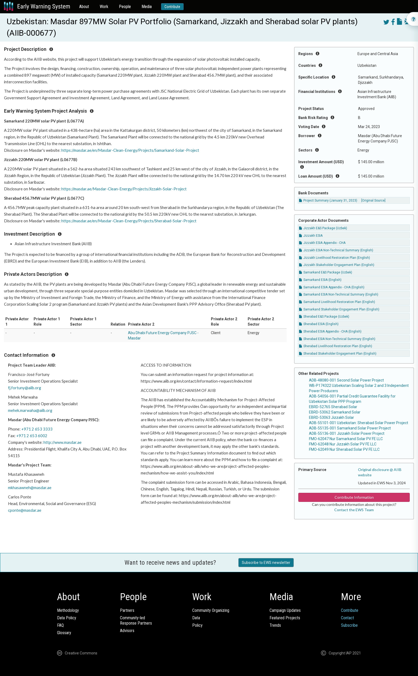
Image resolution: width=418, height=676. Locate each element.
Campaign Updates (285, 610)
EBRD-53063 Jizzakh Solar (331, 417)
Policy (197, 625)
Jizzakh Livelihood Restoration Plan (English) (334, 258)
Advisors (127, 630)
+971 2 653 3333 (37, 429)
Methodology (68, 610)
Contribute (172, 7)
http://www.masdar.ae (62, 442)
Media (147, 6)
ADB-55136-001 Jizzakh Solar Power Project (346, 433)
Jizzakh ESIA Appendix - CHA (322, 243)
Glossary (64, 632)
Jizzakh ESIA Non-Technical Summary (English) (336, 250)
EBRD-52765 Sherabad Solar (333, 407)
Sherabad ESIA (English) (319, 324)
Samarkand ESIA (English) (320, 280)
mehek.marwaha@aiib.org (30, 410)
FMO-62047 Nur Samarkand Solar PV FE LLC (346, 439)
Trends (275, 625)
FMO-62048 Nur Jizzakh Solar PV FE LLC (342, 444)
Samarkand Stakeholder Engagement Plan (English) (339, 309)
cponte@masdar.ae (24, 510)
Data (196, 617)
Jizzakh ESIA (311, 235)
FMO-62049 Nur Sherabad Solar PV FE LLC (344, 449)
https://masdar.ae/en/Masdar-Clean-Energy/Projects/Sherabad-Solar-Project (128, 221)
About (84, 6)
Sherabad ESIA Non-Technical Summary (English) (337, 339)
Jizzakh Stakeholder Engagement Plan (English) (336, 265)
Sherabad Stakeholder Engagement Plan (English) (337, 353)
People (125, 6)
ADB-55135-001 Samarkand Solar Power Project (350, 428)
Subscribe (349, 625)
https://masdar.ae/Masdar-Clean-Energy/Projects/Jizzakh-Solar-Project (124, 189)
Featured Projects (285, 617)
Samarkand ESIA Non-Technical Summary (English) (338, 294)
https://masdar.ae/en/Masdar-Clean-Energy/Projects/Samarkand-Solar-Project (130, 150)
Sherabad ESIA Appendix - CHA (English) (330, 331)
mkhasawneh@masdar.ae (29, 487)
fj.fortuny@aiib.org (24, 388)
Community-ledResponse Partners (136, 620)
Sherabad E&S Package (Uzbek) (324, 316)
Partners (127, 610)
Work (104, 6)
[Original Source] (373, 200)
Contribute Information (354, 497)
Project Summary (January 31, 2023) (328, 200)
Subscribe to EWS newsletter (266, 562)
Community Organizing (210, 610)
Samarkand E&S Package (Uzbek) (325, 272)
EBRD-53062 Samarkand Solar (334, 412)
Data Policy (66, 617)
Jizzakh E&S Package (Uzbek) (323, 228)
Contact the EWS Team (354, 509)
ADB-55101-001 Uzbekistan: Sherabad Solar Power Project (358, 423)
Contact (347, 617)
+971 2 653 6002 (31, 435)
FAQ (60, 625)
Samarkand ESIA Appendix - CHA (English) (331, 287)
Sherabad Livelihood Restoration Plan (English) (335, 346)
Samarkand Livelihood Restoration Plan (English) (337, 302)
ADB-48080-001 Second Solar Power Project (346, 380)
